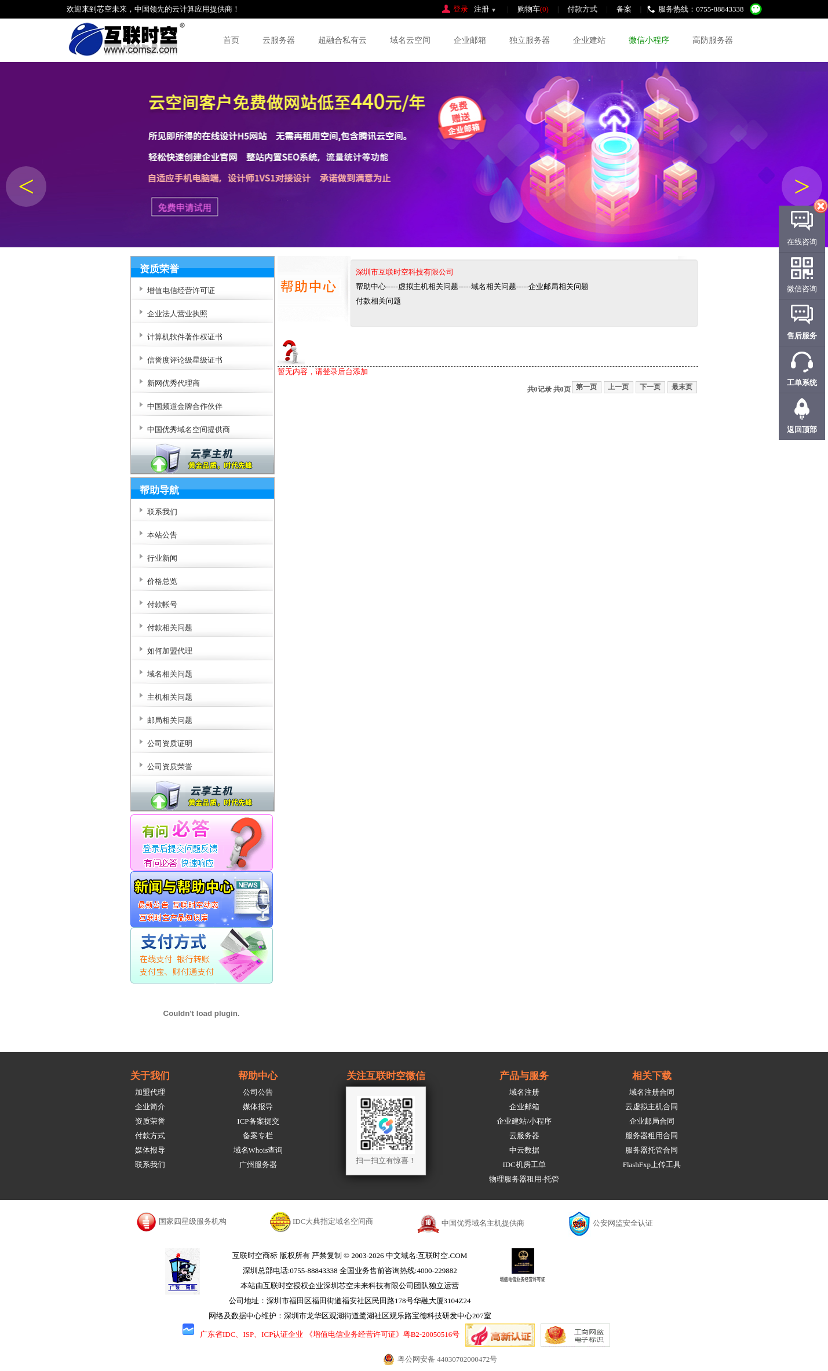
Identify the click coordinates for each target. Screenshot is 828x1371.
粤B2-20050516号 (431, 1334)
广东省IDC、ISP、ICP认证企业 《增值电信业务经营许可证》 (301, 1334)
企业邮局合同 (651, 1121)
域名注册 (524, 1092)
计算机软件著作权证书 (184, 336)
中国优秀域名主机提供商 (483, 1223)
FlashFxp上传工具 (652, 1164)
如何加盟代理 (169, 650)
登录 (460, 9)
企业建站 (589, 40)
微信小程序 (649, 40)
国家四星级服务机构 (193, 1221)
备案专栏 (258, 1135)
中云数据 (524, 1150)
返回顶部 (802, 429)
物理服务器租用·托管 (524, 1179)
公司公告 (258, 1092)
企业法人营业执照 (177, 313)
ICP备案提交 (258, 1121)
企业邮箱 (470, 40)
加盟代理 (150, 1092)
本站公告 (162, 535)
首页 (231, 40)
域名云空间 (410, 40)
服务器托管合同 (651, 1150)
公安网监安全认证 (623, 1223)
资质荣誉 (150, 1121)
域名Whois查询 (258, 1150)
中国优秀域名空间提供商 (188, 429)
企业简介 (150, 1106)
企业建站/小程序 (524, 1121)
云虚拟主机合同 (651, 1106)
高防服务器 (712, 40)
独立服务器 (529, 40)
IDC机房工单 (523, 1164)
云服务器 (278, 40)
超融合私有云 (342, 40)
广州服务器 (258, 1164)
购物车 (533, 9)
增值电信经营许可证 (181, 290)
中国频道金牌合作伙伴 (184, 406)
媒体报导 (150, 1150)
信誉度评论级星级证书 (184, 360)
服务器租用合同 (651, 1135)
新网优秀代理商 (173, 383)
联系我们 (150, 1164)
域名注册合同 (651, 1092)
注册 (481, 9)
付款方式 (582, 9)
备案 (624, 9)
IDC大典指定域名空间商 (333, 1221)
